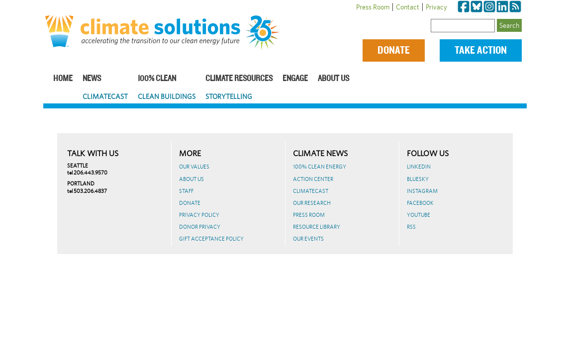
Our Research (312, 203)
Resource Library (316, 227)
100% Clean (157, 79)
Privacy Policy (199, 215)
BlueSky (418, 179)
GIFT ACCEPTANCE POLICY (211, 239)
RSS (411, 227)
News (92, 79)
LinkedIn (419, 167)
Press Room (372, 7)
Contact (407, 7)
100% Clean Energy (319, 167)
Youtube (418, 215)
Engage (295, 79)
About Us (333, 79)
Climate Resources (239, 79)
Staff (186, 191)
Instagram (422, 191)
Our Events (308, 239)
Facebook (420, 203)
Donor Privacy (199, 227)
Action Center (313, 179)
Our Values (194, 167)
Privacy (436, 7)
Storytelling (228, 96)
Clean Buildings (166, 96)
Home (63, 79)
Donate (394, 50)
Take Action (481, 50)
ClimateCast (105, 96)
